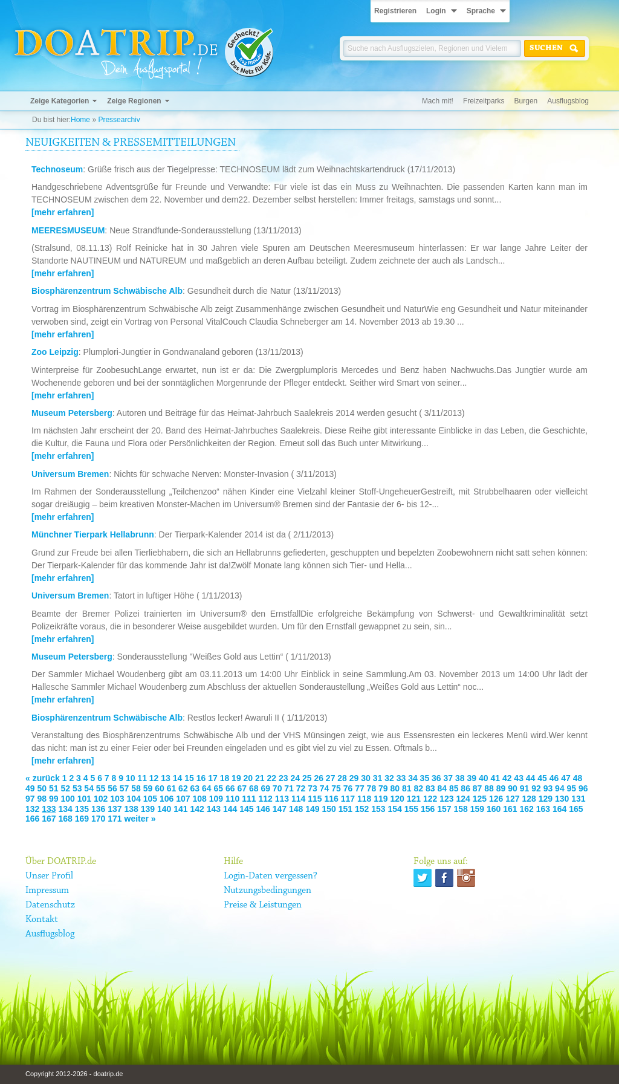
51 (54, 788)
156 (428, 809)
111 (249, 798)
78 (372, 788)
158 (461, 809)
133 (49, 809)
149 (312, 809)
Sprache (481, 11)
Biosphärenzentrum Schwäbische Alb (107, 291)
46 (554, 778)
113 (282, 798)
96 (583, 788)
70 (277, 788)
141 (180, 809)
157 (444, 809)
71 (289, 788)
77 (360, 788)
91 (525, 788)
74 (324, 788)
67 (242, 788)
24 (295, 778)
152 (362, 809)
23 (283, 778)
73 (312, 788)
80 (395, 788)
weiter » (140, 818)
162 (527, 809)
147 (280, 809)
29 (354, 778)
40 (483, 778)
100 (67, 798)
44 (531, 778)
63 (195, 788)
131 (578, 798)
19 (236, 778)
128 (529, 798)
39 (471, 778)
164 (559, 809)
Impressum (47, 890)
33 (401, 778)
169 (82, 818)
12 (154, 778)
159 (477, 809)
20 (248, 778)
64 (207, 788)
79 (383, 788)
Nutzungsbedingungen (267, 890)
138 (131, 809)
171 (115, 818)
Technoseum (57, 169)
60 (159, 788)
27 (330, 778)
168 (66, 818)
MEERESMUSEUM (68, 230)
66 (230, 788)
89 (501, 788)
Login (436, 11)
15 (189, 778)
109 (216, 798)
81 (407, 788)
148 (296, 809)
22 (272, 778)
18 (225, 778)
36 (436, 778)
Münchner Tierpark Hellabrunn (92, 534)
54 (89, 788)
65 (219, 788)
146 (263, 809)
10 (130, 778)
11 (142, 778)
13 (165, 778)
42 (507, 778)
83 (430, 788)
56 (112, 788)
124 (463, 798)
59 (148, 788)
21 (260, 778)
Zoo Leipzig (55, 352)
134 (66, 809)
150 (329, 809)
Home (80, 119)
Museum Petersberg (71, 413)
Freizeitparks (484, 101)
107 (183, 798)
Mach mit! (437, 101)
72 (301, 788)
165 (576, 809)
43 (518, 778)
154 (395, 809)
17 (213, 778)
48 (578, 778)
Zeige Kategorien (59, 101)
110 (232, 798)
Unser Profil (49, 876)
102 (101, 798)
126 (496, 798)
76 (348, 788)
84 (442, 788)
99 (54, 798)
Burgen (526, 101)
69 (265, 788)
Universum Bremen (70, 474)
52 (65, 788)
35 (425, 778)
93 (548, 788)
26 (318, 778)
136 (98, 809)
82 (418, 788)
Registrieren (395, 11)
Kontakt (41, 919)
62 (183, 788)
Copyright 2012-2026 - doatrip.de (74, 1073)
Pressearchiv (119, 119)
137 (115, 809)
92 (536, 788)
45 (542, 778)
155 (411, 809)
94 (560, 788)
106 (166, 798)
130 (562, 798)
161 (510, 809)
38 (460, 778)
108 (199, 798)
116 (331, 798)
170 (98, 818)
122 (430, 798)
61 (172, 788)
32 (389, 778)
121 (414, 798)
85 (454, 788)
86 (465, 788)
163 (543, 809)
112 (265, 798)
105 (150, 798)
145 (246, 809)
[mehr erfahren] (62, 212)
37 (448, 778)
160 (494, 809)
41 (495, 778)
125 (480, 798)
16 (201, 778)
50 (42, 788)
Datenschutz (50, 905)
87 (477, 788)
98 (42, 798)
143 (214, 809)
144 (230, 809)
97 (30, 798)
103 (117, 798)
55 (101, 788)
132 (32, 809)
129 (546, 798)
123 (446, 798)
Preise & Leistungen (263, 905)
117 (348, 798)
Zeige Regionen (134, 101)
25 (307, 778)
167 (49, 818)
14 (178, 778)
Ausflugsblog (568, 101)
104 (133, 798)
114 (298, 798)
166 (32, 818)
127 (512, 798)
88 (489, 788)
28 (342, 778)
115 (315, 798)
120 (397, 798)
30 (366, 778)
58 (136, 788)
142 (197, 809)
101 (84, 798)
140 (164, 809)
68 (254, 788)
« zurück (42, 778)
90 (512, 788)
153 (378, 809)
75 (336, 788)
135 (82, 809)
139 (148, 809)
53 (77, 788)
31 (378, 778)
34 (413, 778)
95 (572, 788)
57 (124, 788)
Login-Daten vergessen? (270, 876)
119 (380, 798)
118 (364, 798)
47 (566, 778)
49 (30, 788)
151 (345, 809)
